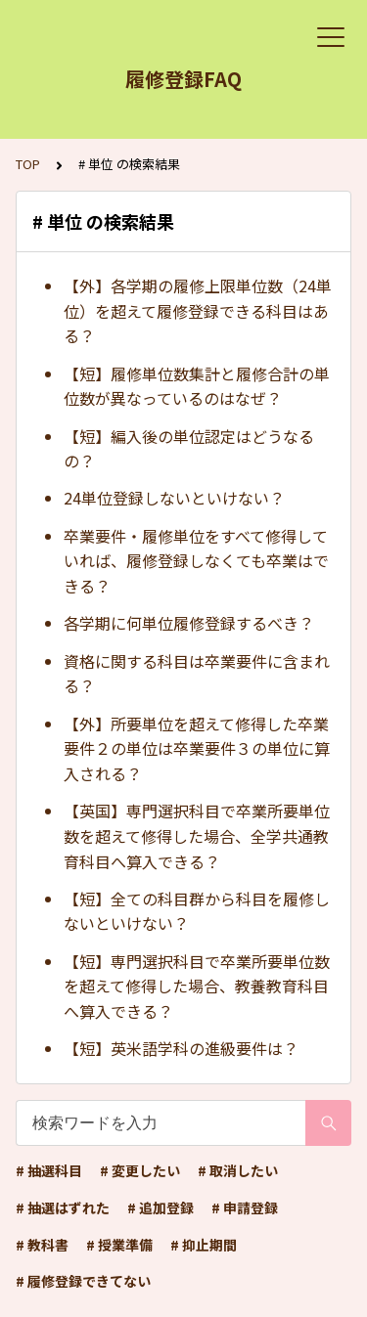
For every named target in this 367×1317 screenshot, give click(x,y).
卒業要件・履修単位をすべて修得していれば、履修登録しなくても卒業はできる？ (196, 560)
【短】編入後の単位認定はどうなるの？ (189, 448)
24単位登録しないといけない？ (174, 497)
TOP (28, 163)
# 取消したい (238, 1170)
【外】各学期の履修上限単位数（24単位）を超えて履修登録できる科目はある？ (198, 310)
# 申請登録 (244, 1207)
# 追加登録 (160, 1207)
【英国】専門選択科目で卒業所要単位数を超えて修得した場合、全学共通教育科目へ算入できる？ (197, 835)
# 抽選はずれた (63, 1207)
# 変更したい (140, 1170)
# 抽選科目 (49, 1170)
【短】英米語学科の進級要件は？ (181, 1048)
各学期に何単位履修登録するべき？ (189, 623)
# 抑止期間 (203, 1244)
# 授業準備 (119, 1244)
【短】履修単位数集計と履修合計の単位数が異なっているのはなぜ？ (197, 386)
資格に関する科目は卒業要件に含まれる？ (197, 673)
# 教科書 (42, 1244)
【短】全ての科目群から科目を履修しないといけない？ (197, 911)
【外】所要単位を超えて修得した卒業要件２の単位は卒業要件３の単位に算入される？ (197, 748)
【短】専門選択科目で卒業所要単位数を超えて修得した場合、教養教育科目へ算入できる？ (197, 986)
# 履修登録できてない (83, 1281)
